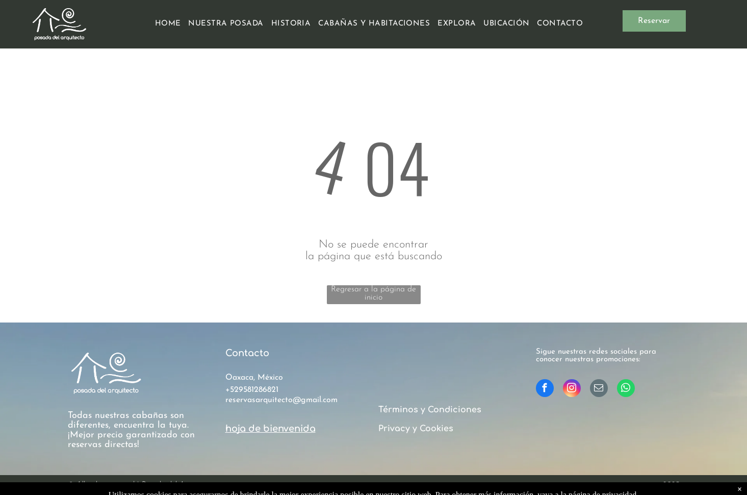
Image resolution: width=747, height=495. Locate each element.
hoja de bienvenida (270, 429)
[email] (599, 389)
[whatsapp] (626, 389)
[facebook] (545, 389)
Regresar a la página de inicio (373, 293)
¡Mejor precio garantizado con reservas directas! (131, 440)
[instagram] (572, 389)
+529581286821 (251, 390)
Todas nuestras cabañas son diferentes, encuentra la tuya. (128, 420)
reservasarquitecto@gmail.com (281, 400)
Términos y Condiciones (429, 409)
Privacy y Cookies (415, 428)
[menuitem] (172, 23)
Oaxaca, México (254, 378)
